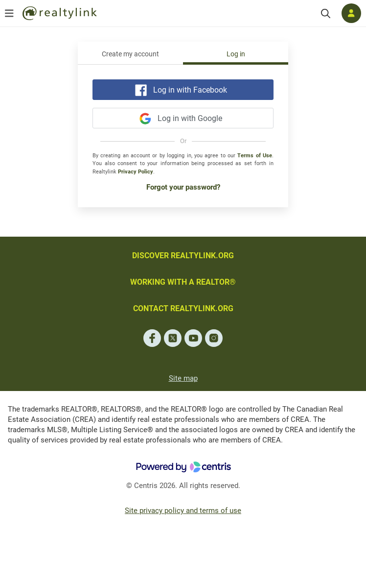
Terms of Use (254, 155)
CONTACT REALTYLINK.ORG (183, 308)
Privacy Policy (135, 172)
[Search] (325, 13)
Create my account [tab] (130, 54)
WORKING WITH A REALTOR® (183, 282)
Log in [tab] (236, 54)
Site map (183, 378)
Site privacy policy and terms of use (183, 510)
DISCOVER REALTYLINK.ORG (183, 255)
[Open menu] (9, 13)
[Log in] (351, 13)
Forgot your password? (183, 187)
